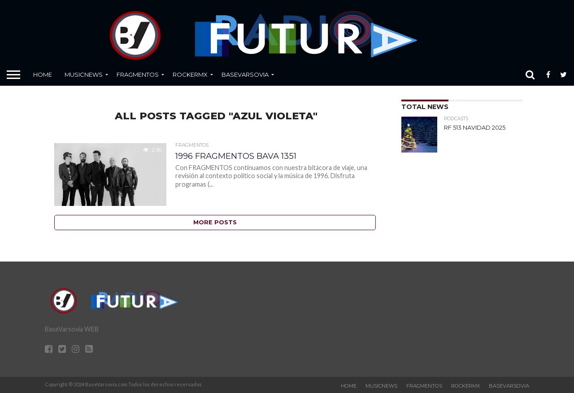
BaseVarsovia (245, 74)
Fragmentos (138, 74)
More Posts (215, 222)
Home (42, 74)
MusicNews (84, 74)
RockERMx (190, 74)
